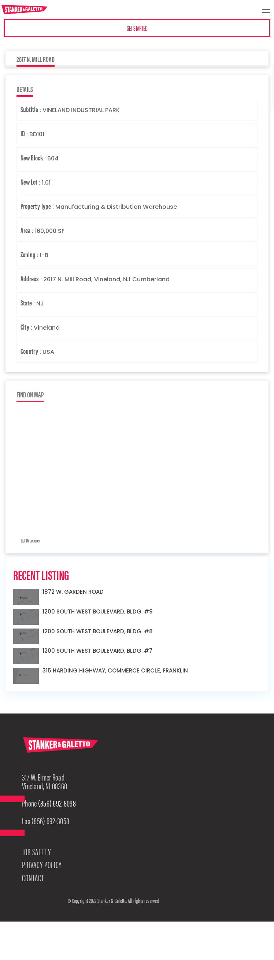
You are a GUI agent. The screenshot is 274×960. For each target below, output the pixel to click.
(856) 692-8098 (57, 803)
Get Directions (30, 540)
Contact (33, 877)
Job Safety (36, 851)
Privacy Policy (42, 864)
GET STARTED (137, 28)
